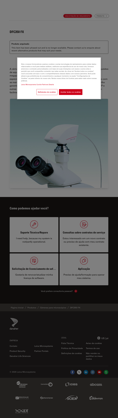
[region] (59, 78)
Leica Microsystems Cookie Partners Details (37, 84)
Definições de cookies (47, 92)
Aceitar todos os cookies (71, 92)
